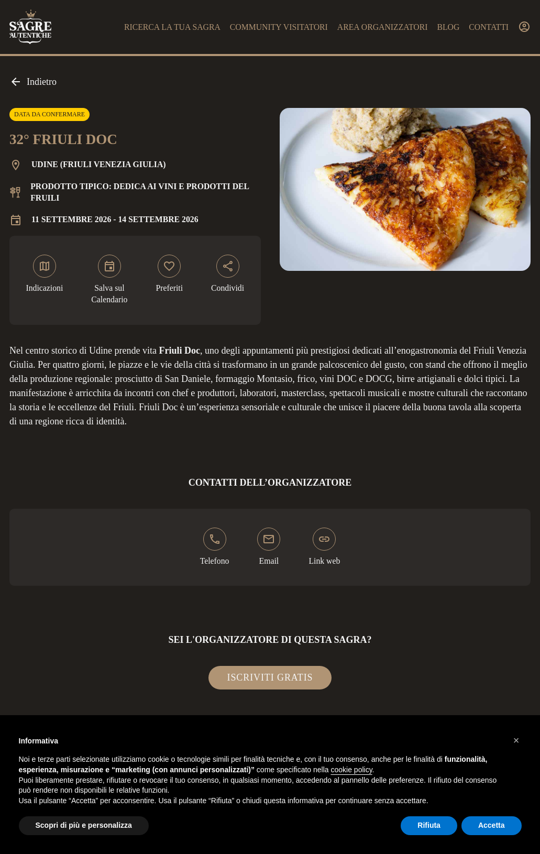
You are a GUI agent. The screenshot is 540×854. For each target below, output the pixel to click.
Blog (448, 27)
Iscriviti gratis (270, 677)
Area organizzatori (382, 27)
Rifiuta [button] (428, 825)
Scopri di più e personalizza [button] (84, 825)
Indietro (33, 81)
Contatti (489, 27)
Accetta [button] (491, 825)
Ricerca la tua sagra (172, 27)
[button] (516, 740)
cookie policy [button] (351, 769)
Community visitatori (279, 27)
